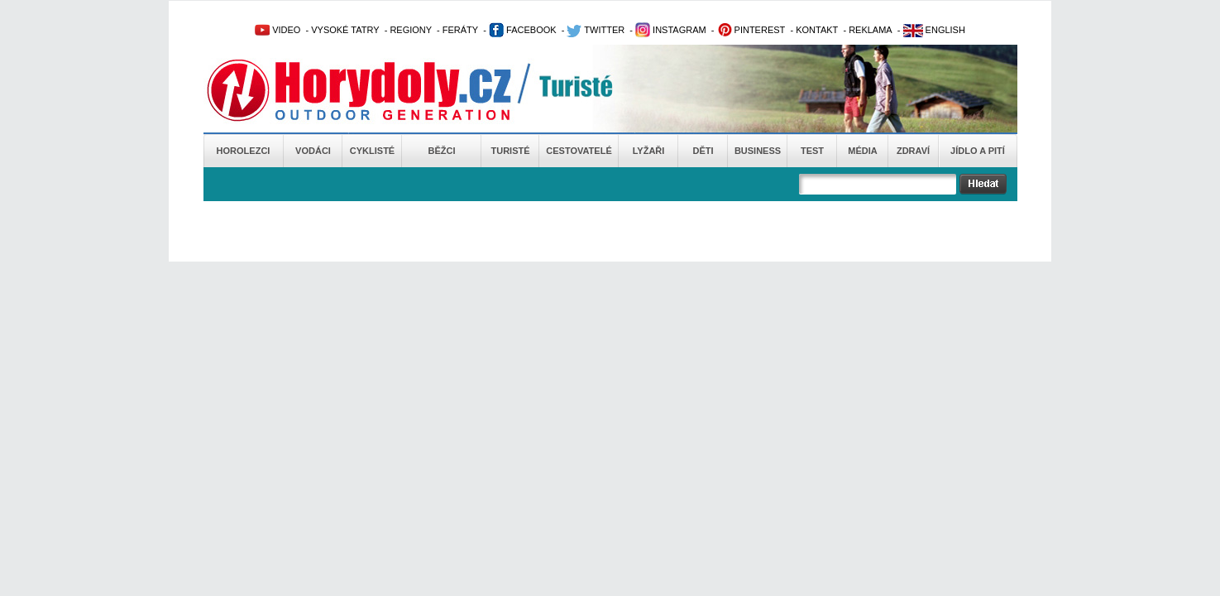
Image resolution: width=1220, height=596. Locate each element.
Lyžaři (649, 151)
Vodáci (313, 151)
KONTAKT (817, 30)
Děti (702, 151)
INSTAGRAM (670, 30)
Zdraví (913, 151)
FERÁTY (460, 30)
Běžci (442, 151)
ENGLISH (934, 30)
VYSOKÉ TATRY (345, 30)
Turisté (509, 151)
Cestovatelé (578, 151)
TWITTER (595, 30)
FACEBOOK (523, 30)
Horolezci (243, 151)
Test (812, 151)
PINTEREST (751, 30)
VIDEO (277, 30)
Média (862, 151)
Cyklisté (372, 151)
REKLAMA (870, 30)
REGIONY (411, 30)
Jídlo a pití (977, 151)
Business (757, 151)
